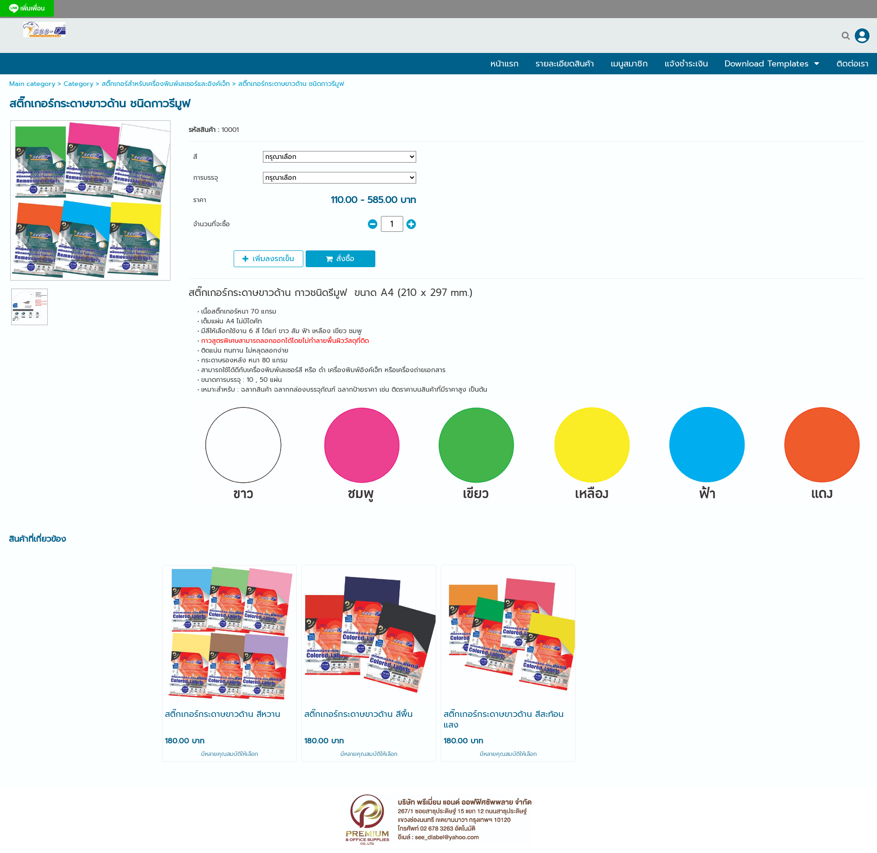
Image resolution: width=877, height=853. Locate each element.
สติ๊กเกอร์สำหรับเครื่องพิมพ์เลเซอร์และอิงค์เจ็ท (166, 84)
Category (78, 84)
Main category (32, 84)
